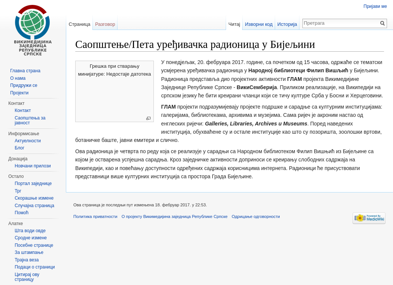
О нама (17, 78)
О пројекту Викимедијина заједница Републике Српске (175, 216)
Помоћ (21, 212)
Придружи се (23, 85)
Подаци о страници (35, 267)
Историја (287, 24)
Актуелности (28, 140)
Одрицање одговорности (256, 216)
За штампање (29, 252)
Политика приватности (95, 216)
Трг (18, 191)
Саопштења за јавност (30, 120)
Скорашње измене (34, 198)
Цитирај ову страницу (27, 277)
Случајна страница (34, 205)
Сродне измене (31, 237)
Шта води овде (30, 230)
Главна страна (25, 70)
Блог (19, 148)
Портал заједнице (33, 183)
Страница (79, 24)
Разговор (105, 24)
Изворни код (258, 24)
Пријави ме (375, 6)
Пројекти (19, 92)
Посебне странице (34, 245)
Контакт (23, 110)
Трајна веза (27, 260)
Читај (234, 24)
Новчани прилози (33, 166)
